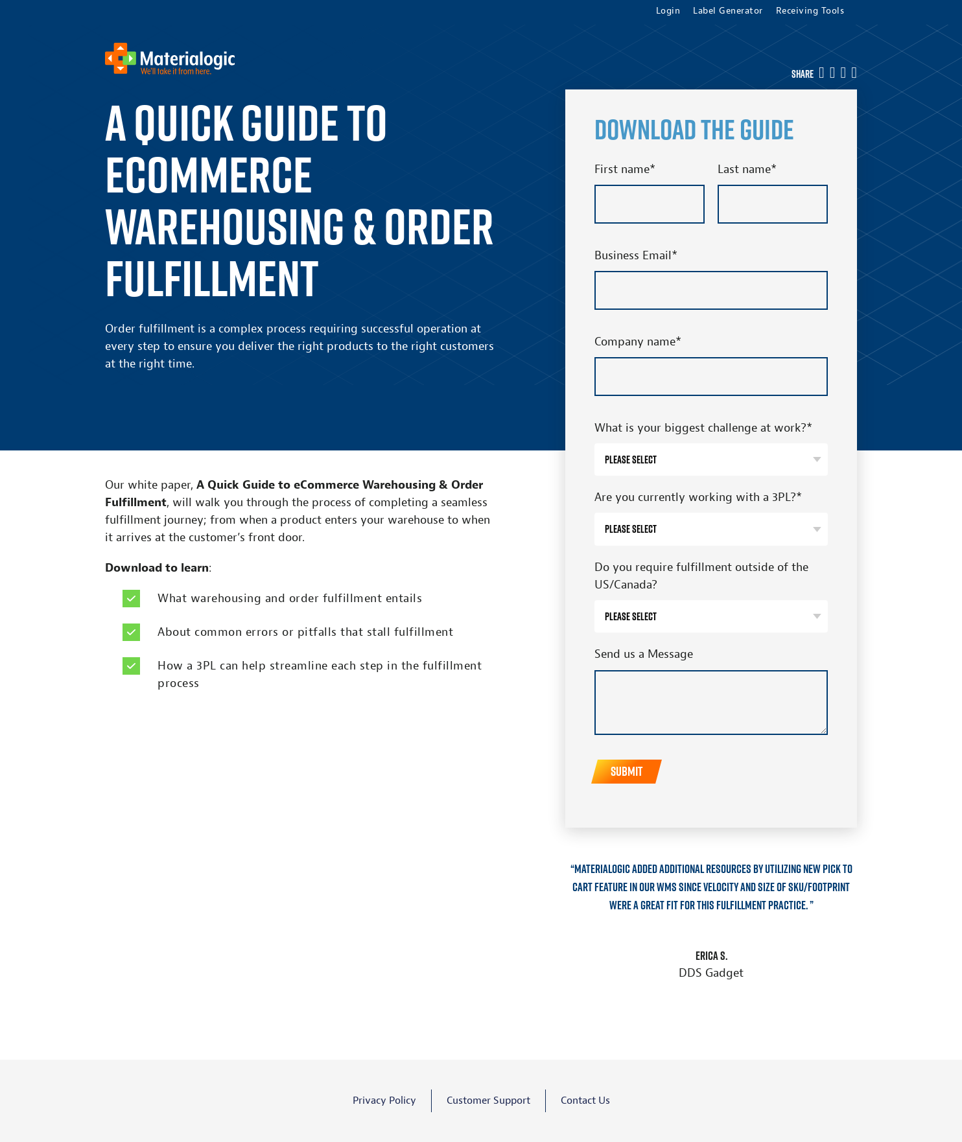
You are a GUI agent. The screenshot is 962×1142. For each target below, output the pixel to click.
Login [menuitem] (668, 11)
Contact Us (585, 1100)
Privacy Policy (384, 1100)
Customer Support (488, 1100)
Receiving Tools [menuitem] (810, 11)
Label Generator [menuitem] (728, 11)
